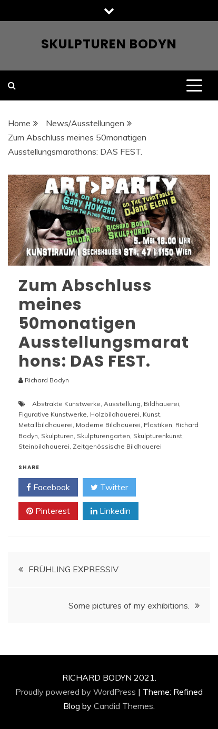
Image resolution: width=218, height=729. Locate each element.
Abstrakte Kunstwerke (66, 404)
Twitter (109, 488)
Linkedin (111, 511)
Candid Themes (123, 706)
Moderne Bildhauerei (108, 425)
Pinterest (48, 511)
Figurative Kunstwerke (52, 414)
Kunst (151, 414)
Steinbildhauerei (44, 446)
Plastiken (158, 425)
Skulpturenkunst (157, 436)
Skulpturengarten (103, 436)
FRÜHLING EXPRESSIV (73, 569)
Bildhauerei (161, 404)
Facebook (48, 488)
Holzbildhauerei (115, 414)
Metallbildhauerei (45, 425)
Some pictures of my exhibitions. (129, 605)
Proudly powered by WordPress (75, 691)
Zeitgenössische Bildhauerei (117, 446)
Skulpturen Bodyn (109, 44)
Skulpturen (57, 436)
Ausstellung (122, 404)
